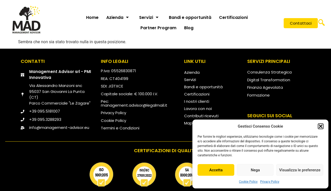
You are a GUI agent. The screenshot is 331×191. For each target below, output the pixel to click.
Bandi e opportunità (190, 17)
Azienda (117, 17)
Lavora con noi (198, 108)
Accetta (216, 170)
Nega (255, 170)
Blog (188, 28)
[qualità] (165, 174)
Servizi (149, 17)
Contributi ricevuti (201, 116)
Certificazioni (233, 17)
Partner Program (158, 28)
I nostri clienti (196, 101)
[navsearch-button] (321, 23)
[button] (320, 126)
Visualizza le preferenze (299, 170)
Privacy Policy (269, 181)
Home (92, 17)
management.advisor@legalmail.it (134, 105)
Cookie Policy (248, 181)
